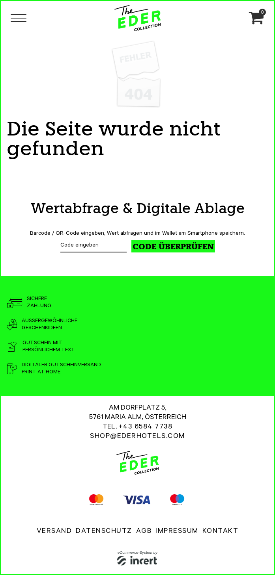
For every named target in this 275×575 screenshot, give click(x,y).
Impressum (176, 532)
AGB (144, 532)
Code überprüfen (173, 246)
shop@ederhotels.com (137, 437)
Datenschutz (104, 532)
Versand (54, 532)
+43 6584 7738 (146, 427)
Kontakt (220, 532)
